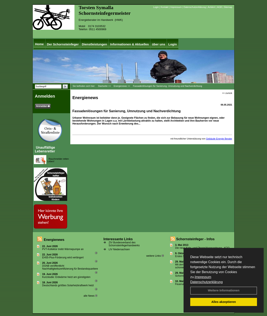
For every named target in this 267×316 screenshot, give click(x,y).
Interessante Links (118, 239)
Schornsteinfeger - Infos (195, 239)
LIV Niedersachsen (119, 249)
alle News (90, 295)
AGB (219, 7)
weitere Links (155, 255)
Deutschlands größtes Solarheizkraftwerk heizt (68, 285)
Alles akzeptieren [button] (223, 302)
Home (39, 44)
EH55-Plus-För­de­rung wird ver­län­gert (63, 257)
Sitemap (228, 7)
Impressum (203, 277)
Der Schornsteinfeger (63, 44)
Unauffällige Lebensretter (45, 149)
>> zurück (227, 93)
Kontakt (164, 7)
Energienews (54, 239)
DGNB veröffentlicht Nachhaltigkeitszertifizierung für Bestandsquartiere (70, 267)
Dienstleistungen (94, 44)
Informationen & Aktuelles (129, 44)
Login (156, 7)
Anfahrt (211, 7)
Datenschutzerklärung (206, 282)
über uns (158, 44)
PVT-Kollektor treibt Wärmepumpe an (63, 249)
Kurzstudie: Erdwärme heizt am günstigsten (66, 277)
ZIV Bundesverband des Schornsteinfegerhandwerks (124, 244)
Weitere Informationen (223, 290)
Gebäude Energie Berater (219, 138)
